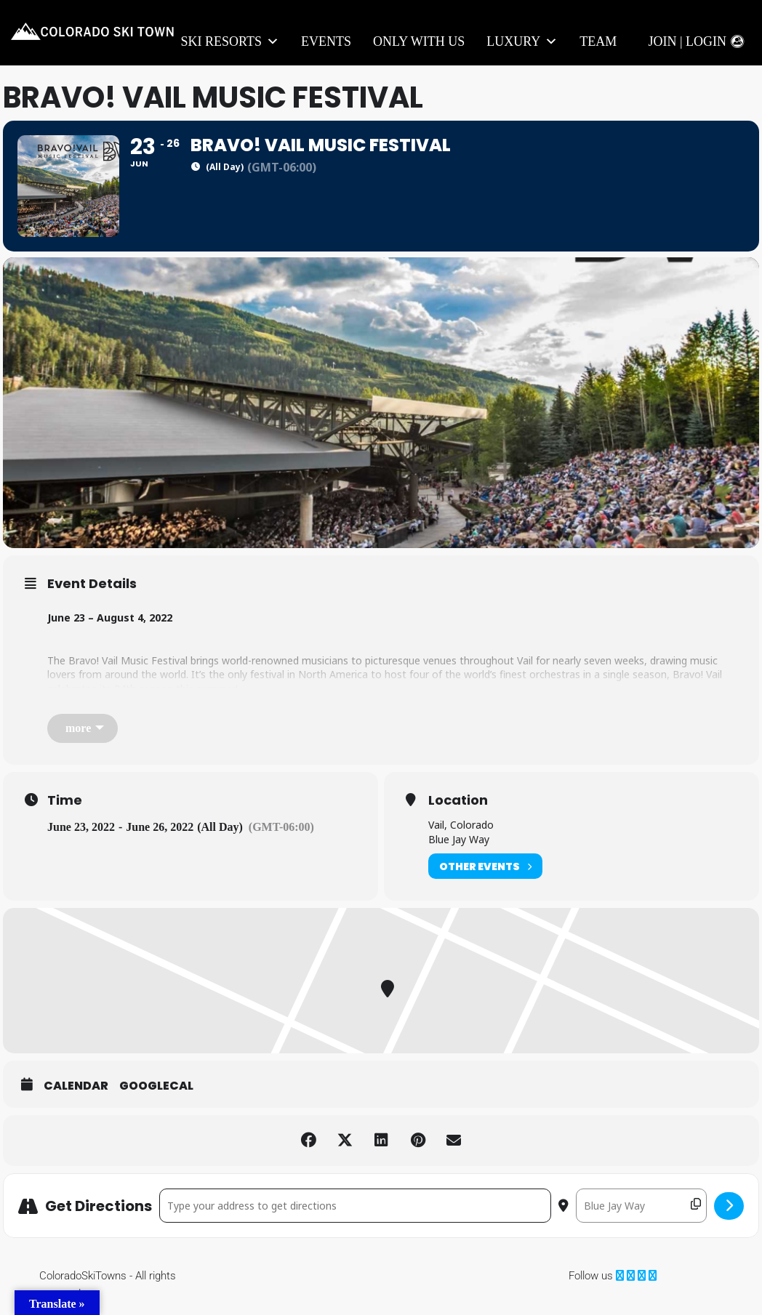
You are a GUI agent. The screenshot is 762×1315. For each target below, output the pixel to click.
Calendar (76, 1086)
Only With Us (419, 41)
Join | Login (687, 41)
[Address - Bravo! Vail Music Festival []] (355, 1206)
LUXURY (522, 42)
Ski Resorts (230, 42)
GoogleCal (156, 1086)
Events (326, 41)
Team (598, 41)
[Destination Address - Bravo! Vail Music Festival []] (641, 1206)
